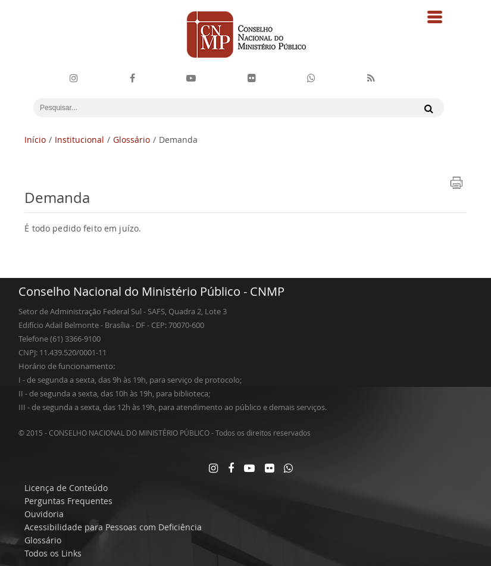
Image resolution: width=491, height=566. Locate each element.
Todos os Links (53, 553)
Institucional (79, 139)
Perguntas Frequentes (68, 500)
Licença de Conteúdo (66, 487)
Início (35, 139)
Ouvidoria (44, 514)
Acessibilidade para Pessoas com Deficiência (113, 527)
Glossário (131, 139)
